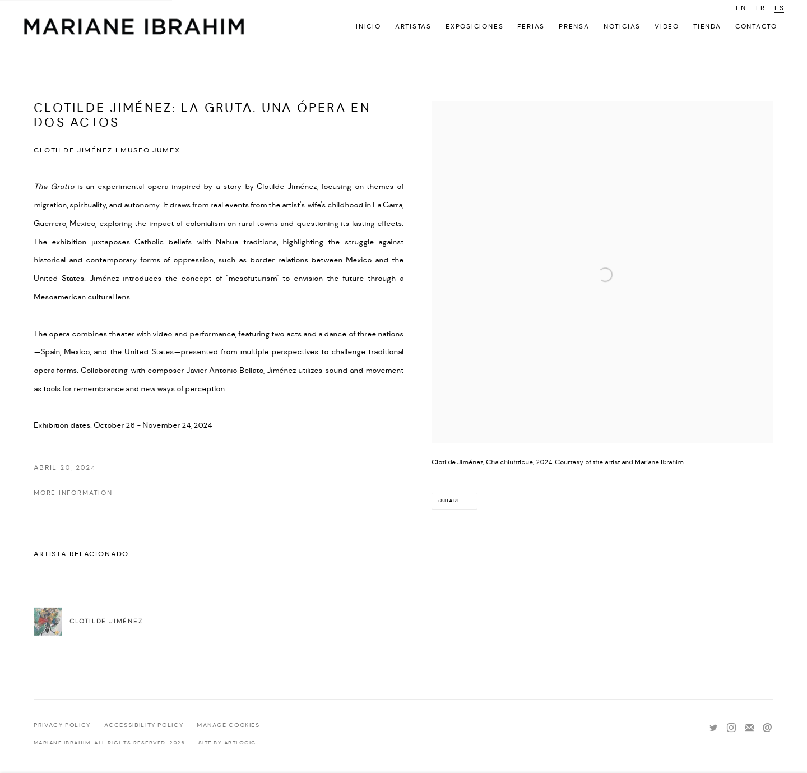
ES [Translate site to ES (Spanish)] (779, 8)
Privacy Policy (62, 725)
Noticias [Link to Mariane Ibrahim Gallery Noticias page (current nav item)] (622, 26)
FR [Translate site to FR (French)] (761, 8)
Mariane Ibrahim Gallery (134, 28)
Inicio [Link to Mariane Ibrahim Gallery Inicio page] (368, 26)
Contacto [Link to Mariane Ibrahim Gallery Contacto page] (756, 26)
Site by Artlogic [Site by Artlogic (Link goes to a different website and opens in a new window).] (227, 743)
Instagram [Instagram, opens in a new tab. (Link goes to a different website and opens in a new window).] (731, 728)
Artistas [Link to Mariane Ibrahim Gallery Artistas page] (413, 26)
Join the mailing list (749, 728)
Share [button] (450, 500)
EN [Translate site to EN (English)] (741, 8)
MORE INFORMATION (73, 493)
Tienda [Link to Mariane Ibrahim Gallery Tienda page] (707, 26)
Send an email (767, 728)
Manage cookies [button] (228, 725)
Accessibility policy (144, 725)
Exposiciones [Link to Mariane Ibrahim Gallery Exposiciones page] (474, 26)
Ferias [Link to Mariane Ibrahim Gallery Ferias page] (531, 26)
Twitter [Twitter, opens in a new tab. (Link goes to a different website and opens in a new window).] (713, 728)
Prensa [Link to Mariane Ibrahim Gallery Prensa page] (574, 26)
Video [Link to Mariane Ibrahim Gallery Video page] (667, 26)
